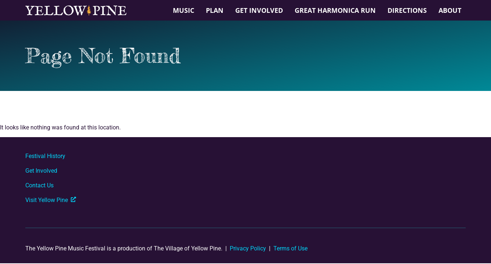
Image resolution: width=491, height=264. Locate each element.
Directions (407, 10)
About (450, 10)
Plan (214, 10)
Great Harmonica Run (335, 10)
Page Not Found (102, 55)
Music (183, 10)
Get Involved (259, 10)
